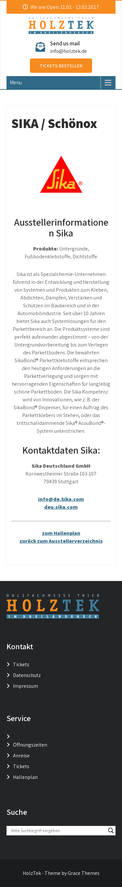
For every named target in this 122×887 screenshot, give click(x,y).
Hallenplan (25, 777)
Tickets (21, 664)
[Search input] (58, 830)
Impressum (25, 686)
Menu (16, 82)
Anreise (21, 755)
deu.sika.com (61, 507)
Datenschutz (27, 675)
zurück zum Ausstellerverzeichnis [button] (61, 541)
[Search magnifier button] (110, 830)
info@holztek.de (68, 51)
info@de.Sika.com (61, 499)
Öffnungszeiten (30, 744)
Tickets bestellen (61, 66)
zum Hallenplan (61, 533)
